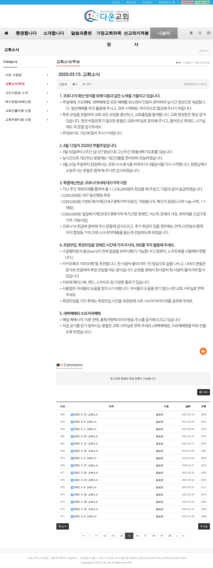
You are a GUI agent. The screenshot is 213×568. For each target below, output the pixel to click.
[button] (203, 392)
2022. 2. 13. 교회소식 (84, 509)
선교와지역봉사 (136, 35)
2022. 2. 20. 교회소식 (84, 501)
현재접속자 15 (167, 2)
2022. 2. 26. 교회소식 (84, 494)
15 (129, 535)
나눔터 (164, 33)
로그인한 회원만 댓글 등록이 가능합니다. (133, 378)
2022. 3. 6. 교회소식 (84, 487)
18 (153, 535)
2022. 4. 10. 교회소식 (84, 450)
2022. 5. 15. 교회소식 (84, 414)
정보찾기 (147, 2)
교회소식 (11, 49)
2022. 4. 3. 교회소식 (84, 458)
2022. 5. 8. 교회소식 (84, 421)
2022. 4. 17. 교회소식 (84, 443)
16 (137, 535)
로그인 (116, 2)
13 (112, 535)
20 (169, 535)
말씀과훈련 (81, 33)
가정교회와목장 (108, 35)
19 (161, 535)
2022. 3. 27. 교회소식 (84, 465)
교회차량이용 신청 (18, 119)
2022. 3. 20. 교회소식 (84, 472)
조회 (203, 406)
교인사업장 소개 (16, 92)
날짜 (188, 406)
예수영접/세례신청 (18, 101)
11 (96, 535)
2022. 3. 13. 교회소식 (84, 480)
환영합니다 (26, 33)
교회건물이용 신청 (18, 110)
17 (145, 535)
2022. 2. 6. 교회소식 (84, 516)
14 (121, 535)
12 (104, 535)
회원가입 (131, 2)
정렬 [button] (204, 526)
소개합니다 (53, 33)
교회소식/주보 (15, 83)
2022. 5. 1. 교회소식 (84, 429)
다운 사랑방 (13, 75)
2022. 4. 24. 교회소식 (84, 436)
